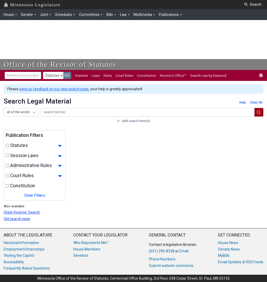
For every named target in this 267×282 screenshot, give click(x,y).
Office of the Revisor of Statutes (60, 64)
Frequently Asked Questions (27, 268)
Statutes (81, 75)
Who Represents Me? (90, 243)
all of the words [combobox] (18, 112)
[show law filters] (60, 156)
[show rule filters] (60, 166)
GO (67, 75)
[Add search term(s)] (133, 121)
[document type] (53, 75)
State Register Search (22, 212)
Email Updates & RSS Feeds (240, 262)
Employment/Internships (24, 249)
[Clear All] (256, 102)
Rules (108, 75)
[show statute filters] (60, 146)
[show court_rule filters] (60, 176)
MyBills (223, 255)
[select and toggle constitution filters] (7, 186)
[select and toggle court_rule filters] (7, 175)
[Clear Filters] (34, 196)
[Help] (242, 102)
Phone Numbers (162, 259)
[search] (258, 112)
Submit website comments (171, 266)
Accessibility (14, 262)
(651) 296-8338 (161, 251)
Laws (96, 75)
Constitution (146, 75)
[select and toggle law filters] (7, 155)
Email (184, 251)
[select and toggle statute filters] (7, 145)
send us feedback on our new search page (54, 89)
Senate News (229, 249)
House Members (86, 249)
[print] (261, 75)
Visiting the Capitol (19, 255)
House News (228, 243)
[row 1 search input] (147, 112)
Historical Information (21, 243)
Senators (80, 255)
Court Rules (124, 75)
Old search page (17, 219)
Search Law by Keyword (208, 75)
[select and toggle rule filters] (7, 165)
